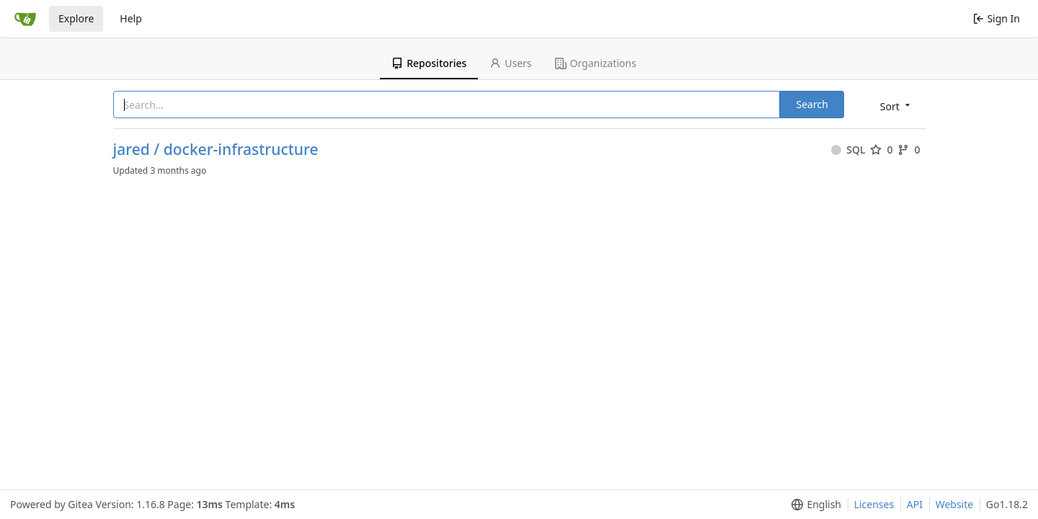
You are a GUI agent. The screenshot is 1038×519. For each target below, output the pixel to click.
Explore (76, 18)
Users (510, 63)
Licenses (874, 504)
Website (955, 504)
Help (131, 18)
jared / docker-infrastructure (216, 149)
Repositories (428, 63)
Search (812, 104)
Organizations (595, 63)
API (915, 504)
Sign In (996, 18)
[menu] (896, 106)
